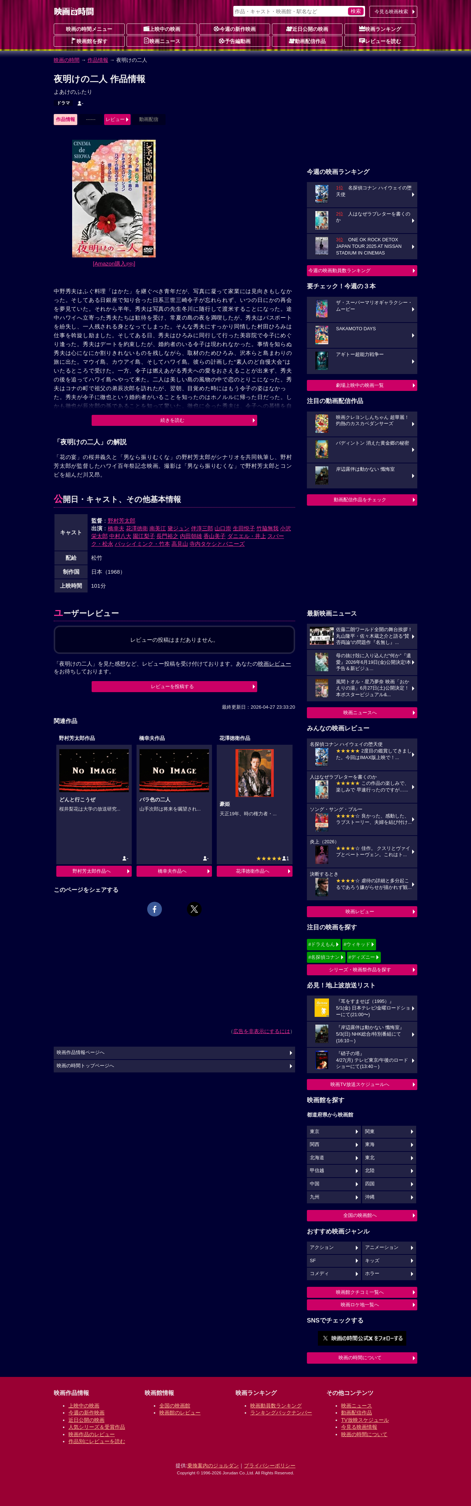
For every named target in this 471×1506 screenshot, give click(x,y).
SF (313, 1260)
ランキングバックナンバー (281, 1413)
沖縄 (370, 1197)
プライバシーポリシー (269, 1465)
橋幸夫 (116, 528)
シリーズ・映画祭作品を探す (360, 969)
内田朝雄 (191, 536)
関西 (314, 1144)
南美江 (157, 528)
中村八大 (120, 536)
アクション (322, 1247)
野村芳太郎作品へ (91, 871)
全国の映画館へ (360, 1215)
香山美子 (214, 536)
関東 (370, 1131)
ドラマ (63, 103)
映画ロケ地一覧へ (360, 1304)
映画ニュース (162, 41)
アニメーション (382, 1247)
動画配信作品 (307, 41)
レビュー (115, 119)
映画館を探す (89, 41)
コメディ (319, 1273)
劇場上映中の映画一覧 (360, 385)
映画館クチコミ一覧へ (360, 1292)
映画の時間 (66, 60)
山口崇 (223, 528)
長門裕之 (167, 536)
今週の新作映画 (235, 28)
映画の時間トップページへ (85, 1065)
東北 (370, 1157)
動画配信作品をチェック (360, 499)
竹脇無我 (267, 528)
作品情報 (98, 60)
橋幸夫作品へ (172, 871)
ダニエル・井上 (246, 536)
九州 (314, 1197)
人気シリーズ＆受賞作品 (96, 1427)
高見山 (179, 544)
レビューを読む (380, 41)
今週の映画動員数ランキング (339, 270)
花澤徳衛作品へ (252, 871)
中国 (314, 1183)
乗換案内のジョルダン (213, 1465)
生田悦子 (244, 528)
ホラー (372, 1273)
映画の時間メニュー (89, 29)
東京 (314, 1131)
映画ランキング (380, 28)
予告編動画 (235, 41)
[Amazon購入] (114, 263)
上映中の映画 (162, 28)
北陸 (370, 1170)
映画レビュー (360, 911)
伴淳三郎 (202, 528)
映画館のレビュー (180, 1413)
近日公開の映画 (307, 28)
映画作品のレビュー (91, 1434)
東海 (370, 1144)
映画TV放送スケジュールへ (359, 1084)
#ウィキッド (357, 944)
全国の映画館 (174, 1406)
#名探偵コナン (324, 957)
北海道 (317, 1157)
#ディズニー (361, 957)
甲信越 (317, 1170)
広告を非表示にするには (261, 1031)
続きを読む (172, 420)
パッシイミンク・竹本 (142, 544)
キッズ (372, 1260)
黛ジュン (178, 528)
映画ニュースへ (360, 712)
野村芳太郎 (121, 520)
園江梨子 (144, 536)
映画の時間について (360, 1357)
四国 (370, 1183)
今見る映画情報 (359, 1427)
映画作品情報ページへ (81, 1052)
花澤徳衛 (137, 528)
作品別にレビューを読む (96, 1441)
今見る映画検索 (391, 11)
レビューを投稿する (172, 686)
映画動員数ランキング (276, 1406)
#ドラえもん (321, 944)
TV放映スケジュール (365, 1420)
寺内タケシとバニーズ (217, 544)
